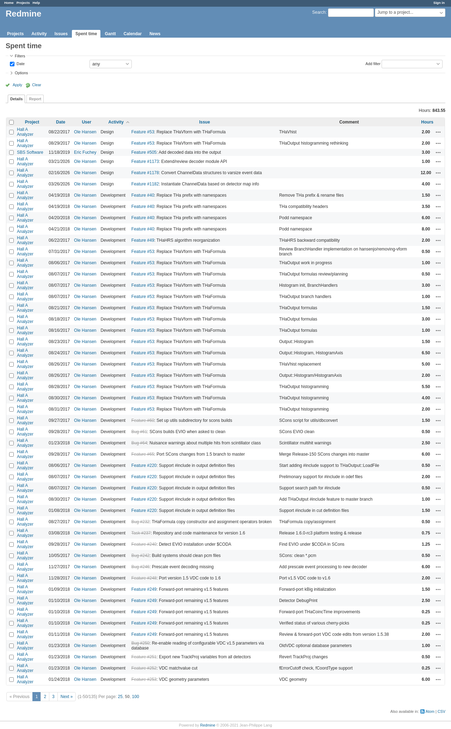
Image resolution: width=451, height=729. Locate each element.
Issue (204, 122)
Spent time (86, 33)
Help (36, 3)
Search (319, 12)
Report (35, 99)
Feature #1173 (145, 161)
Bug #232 (140, 521)
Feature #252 (143, 668)
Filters (20, 56)
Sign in (439, 3)
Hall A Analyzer (25, 132)
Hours (427, 122)
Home (9, 3)
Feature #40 (142, 195)
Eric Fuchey (85, 152)
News (154, 33)
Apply (17, 85)
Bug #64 (139, 442)
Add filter (373, 63)
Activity (39, 33)
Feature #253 (143, 679)
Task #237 (141, 533)
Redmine (207, 725)
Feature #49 (142, 240)
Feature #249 (143, 589)
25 (120, 696)
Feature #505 (143, 152)
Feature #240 (143, 544)
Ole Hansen (85, 131)
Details (16, 99)
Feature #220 (143, 465)
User (86, 122)
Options (21, 73)
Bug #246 (140, 566)
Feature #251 (143, 656)
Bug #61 (139, 431)
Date (20, 63)
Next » (67, 696)
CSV (441, 711)
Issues (61, 33)
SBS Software (30, 152)
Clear (36, 85)
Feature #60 (142, 420)
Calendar (133, 33)
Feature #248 (143, 578)
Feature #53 (142, 131)
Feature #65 (142, 454)
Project (32, 122)
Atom (430, 711)
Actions (438, 132)
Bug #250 (140, 643)
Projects (23, 3)
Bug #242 (140, 555)
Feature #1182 (145, 184)
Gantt (110, 33)
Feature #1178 (145, 172)
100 (135, 696)
